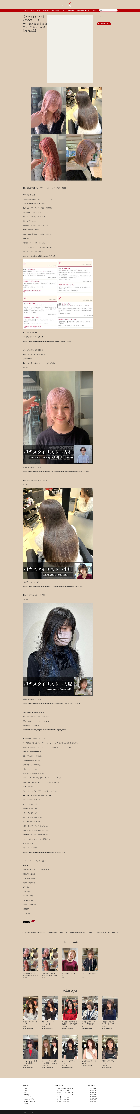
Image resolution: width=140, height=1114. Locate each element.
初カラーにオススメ (63, 1101)
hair (38, 10)
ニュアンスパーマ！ (89, 1061)
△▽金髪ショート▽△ (68, 974)
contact (94, 10)
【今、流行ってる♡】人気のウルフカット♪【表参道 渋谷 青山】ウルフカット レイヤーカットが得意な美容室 (53, 932)
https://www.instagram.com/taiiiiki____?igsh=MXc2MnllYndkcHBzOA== (51, 586)
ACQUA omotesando (28, 1028)
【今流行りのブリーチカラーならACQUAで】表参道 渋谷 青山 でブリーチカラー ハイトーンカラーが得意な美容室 (30, 974)
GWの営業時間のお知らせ (65, 1088)
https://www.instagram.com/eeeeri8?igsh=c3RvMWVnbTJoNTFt (48, 703)
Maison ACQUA (68, 10)
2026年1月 (93, 1095)
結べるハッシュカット (64, 1097)
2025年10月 (93, 1101)
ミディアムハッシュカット (65, 1092)
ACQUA (70, 4)
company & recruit (83, 10)
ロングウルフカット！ (68, 1062)
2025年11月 (93, 1099)
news (32, 10)
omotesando (55, 10)
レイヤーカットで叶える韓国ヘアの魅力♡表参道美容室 (49, 1062)
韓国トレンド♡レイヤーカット (30, 1023)
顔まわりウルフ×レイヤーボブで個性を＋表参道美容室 (90, 1023)
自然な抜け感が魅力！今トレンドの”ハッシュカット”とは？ (109, 1023)
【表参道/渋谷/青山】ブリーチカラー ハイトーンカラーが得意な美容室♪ (49, 974)
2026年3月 (93, 1090)
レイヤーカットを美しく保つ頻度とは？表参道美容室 (30, 1062)
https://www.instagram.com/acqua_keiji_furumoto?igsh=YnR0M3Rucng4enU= (53, 471)
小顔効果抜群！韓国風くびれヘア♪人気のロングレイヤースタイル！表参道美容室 (70, 1023)
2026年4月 (93, 1088)
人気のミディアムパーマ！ (109, 1062)
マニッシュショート (63, 1090)
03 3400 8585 (104, 24)
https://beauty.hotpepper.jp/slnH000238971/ (42, 730)
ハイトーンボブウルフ (89, 974)
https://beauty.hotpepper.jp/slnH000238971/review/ (44, 341)
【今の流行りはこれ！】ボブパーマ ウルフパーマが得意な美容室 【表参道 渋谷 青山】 (92, 932)
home (26, 10)
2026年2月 (93, 1092)
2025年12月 (93, 1097)
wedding (46, 10)
